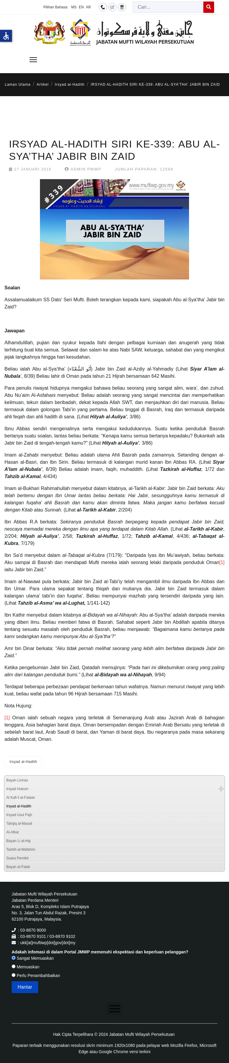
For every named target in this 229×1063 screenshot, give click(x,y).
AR (88, 7)
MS (74, 7)
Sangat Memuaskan (33, 958)
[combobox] (168, 7)
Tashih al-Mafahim (20, 849)
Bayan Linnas (17, 780)
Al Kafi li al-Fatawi (20, 797)
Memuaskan (25, 966)
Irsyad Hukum (17, 789)
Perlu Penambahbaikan (36, 975)
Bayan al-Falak (18, 867)
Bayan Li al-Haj (18, 841)
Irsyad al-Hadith (23, 762)
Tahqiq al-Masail (19, 823)
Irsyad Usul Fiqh (19, 815)
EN (81, 7)
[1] (222, 562)
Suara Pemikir (17, 858)
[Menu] (33, 59)
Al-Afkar (12, 832)
